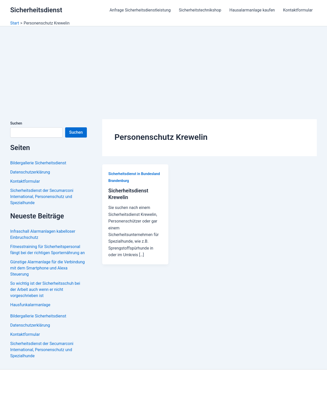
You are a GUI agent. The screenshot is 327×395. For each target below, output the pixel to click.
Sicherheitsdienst (36, 10)
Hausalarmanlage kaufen (252, 10)
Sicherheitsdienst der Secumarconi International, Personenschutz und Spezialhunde (41, 196)
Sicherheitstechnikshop (200, 10)
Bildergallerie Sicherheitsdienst (38, 163)
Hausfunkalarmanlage (30, 304)
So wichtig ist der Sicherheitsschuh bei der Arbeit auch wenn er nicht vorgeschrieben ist (45, 289)
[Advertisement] (163, 64)
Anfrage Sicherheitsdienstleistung (140, 10)
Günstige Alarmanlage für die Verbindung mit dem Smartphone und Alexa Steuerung (47, 268)
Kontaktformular (298, 10)
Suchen (16, 123)
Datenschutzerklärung (30, 172)
